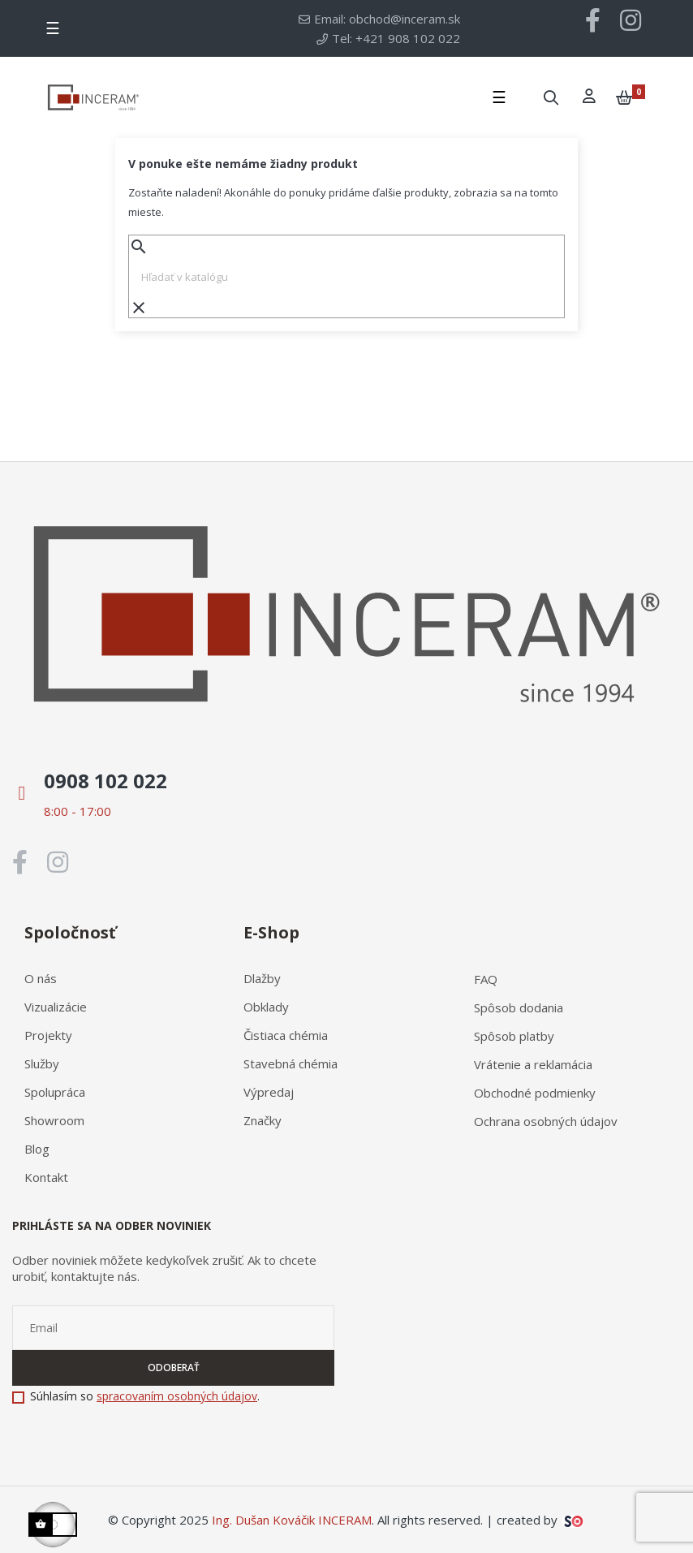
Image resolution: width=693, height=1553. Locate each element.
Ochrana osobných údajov (546, 1121)
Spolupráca (54, 1092)
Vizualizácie (55, 1007)
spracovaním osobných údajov (177, 1396)
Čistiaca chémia (285, 1035)
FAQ (485, 979)
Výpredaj (268, 1092)
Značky (262, 1120)
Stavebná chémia (290, 1063)
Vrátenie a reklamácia (533, 1064)
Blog (37, 1149)
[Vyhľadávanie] (346, 277)
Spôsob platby (514, 1036)
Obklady (266, 1007)
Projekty (48, 1035)
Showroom (54, 1120)
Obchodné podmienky (535, 1093)
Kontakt (46, 1177)
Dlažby (262, 978)
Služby (41, 1063)
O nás (40, 978)
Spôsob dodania (518, 1007)
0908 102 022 (105, 780)
